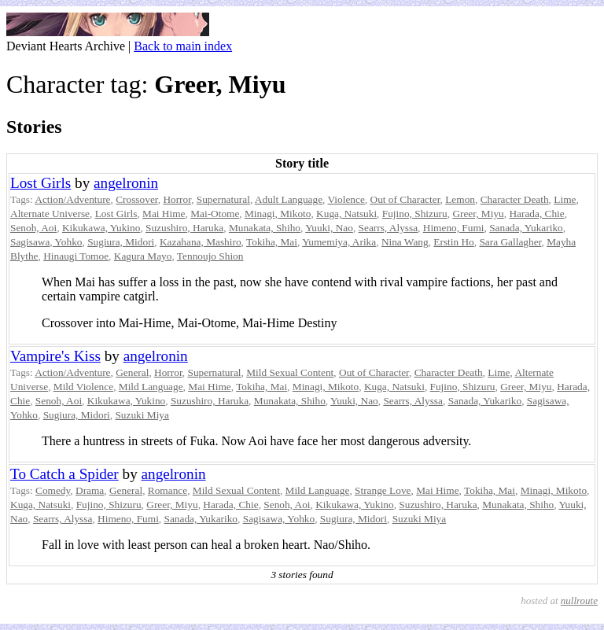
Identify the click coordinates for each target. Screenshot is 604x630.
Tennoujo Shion (210, 256)
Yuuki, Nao (329, 228)
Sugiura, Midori (120, 242)
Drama (90, 490)
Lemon (460, 199)
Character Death (515, 199)
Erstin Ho (453, 242)
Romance (167, 490)
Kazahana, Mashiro (200, 242)
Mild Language (151, 386)
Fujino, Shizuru (414, 213)
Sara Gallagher (510, 242)
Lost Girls (40, 183)
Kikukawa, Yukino (101, 228)
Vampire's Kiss (55, 356)
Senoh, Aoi (33, 228)
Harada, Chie (536, 213)
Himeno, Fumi (453, 228)
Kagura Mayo (143, 256)
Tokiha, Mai (271, 242)
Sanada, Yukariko (526, 228)
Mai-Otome (214, 213)
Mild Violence (83, 386)
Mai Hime (163, 213)
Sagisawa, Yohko (46, 242)
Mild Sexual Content (289, 372)
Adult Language (288, 199)
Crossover (137, 199)
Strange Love (383, 490)
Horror (177, 199)
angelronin (126, 183)
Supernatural (223, 199)
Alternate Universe (50, 213)
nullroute (579, 600)
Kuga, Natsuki (346, 213)
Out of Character (405, 199)
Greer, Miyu (477, 213)
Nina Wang (405, 242)
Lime (565, 199)
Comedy (52, 490)
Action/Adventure (72, 199)
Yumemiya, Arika (339, 242)
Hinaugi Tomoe (76, 256)
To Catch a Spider (64, 474)
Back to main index (183, 46)
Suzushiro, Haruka (184, 228)
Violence (346, 199)
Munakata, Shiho (264, 228)
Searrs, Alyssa (388, 228)
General (132, 372)
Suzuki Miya (142, 415)
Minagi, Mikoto (278, 213)
